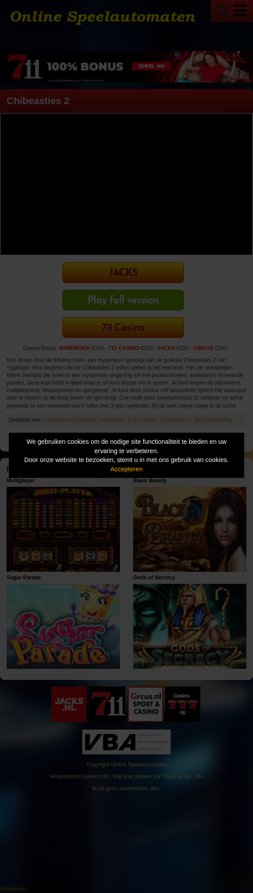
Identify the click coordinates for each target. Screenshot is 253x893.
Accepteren (127, 469)
